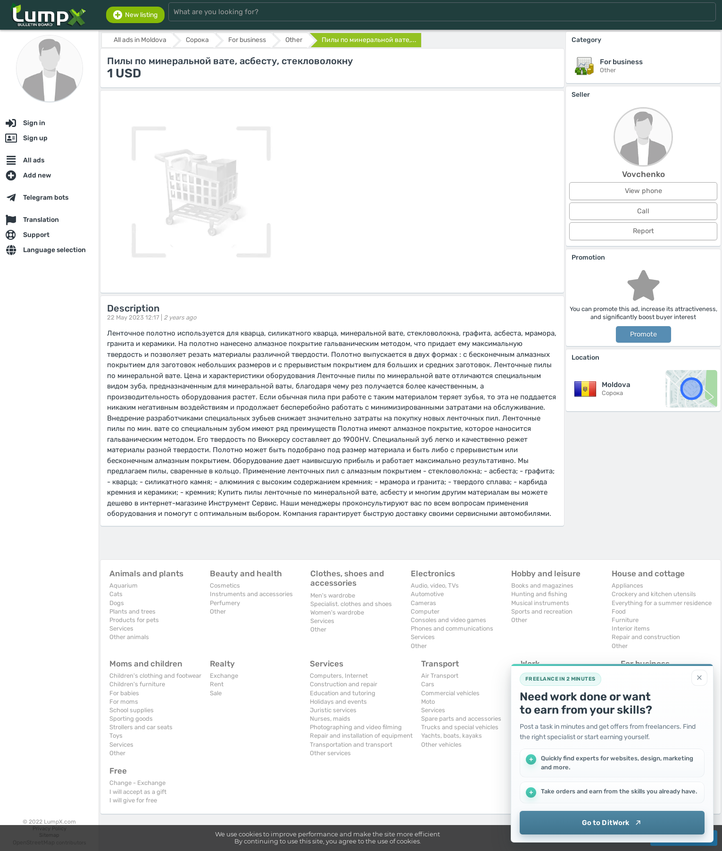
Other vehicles (441, 744)
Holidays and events (338, 701)
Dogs (116, 603)
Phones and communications (452, 628)
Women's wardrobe (337, 612)
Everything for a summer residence (662, 603)
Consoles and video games (448, 620)
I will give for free (133, 800)
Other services (330, 753)
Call (643, 211)
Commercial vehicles (450, 693)
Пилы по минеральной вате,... (369, 40)
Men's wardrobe (332, 595)
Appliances (627, 585)
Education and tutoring (342, 693)
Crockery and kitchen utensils (654, 594)
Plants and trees (132, 611)
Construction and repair (343, 684)
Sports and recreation (542, 611)
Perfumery (225, 603)
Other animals (129, 636)
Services (121, 628)
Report (643, 231)
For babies (124, 693)
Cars (427, 684)
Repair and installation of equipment (361, 735)
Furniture (625, 620)
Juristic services (333, 710)
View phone (643, 191)
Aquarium (123, 585)
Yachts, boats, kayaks (451, 735)
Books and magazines (542, 585)
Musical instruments (540, 603)
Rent (217, 684)
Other (218, 611)
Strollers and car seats (141, 727)
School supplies (131, 710)
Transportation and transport (351, 744)
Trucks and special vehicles (459, 727)
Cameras (423, 603)
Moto (428, 701)
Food (619, 611)
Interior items (631, 628)
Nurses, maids (330, 718)
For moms (123, 701)
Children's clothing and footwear (155, 675)
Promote (643, 334)
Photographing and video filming (356, 727)
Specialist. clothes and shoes (351, 603)
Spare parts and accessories (461, 718)
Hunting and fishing (539, 594)
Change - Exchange (137, 782)
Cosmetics (225, 585)
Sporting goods (131, 718)
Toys (116, 735)
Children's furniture (137, 684)
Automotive (427, 594)
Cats (116, 594)
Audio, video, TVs (435, 585)
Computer (425, 611)
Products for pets (134, 620)
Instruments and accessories (251, 594)
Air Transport (439, 675)
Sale (216, 693)
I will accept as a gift (137, 791)
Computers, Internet (339, 675)
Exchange (224, 675)
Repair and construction (646, 636)
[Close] (699, 678)
